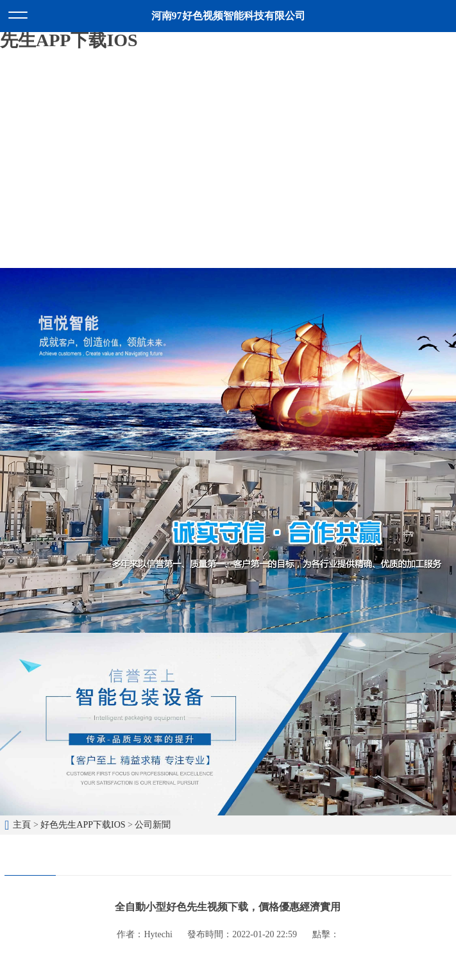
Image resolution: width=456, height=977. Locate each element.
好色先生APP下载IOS (82, 825)
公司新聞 (153, 825)
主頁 (22, 825)
